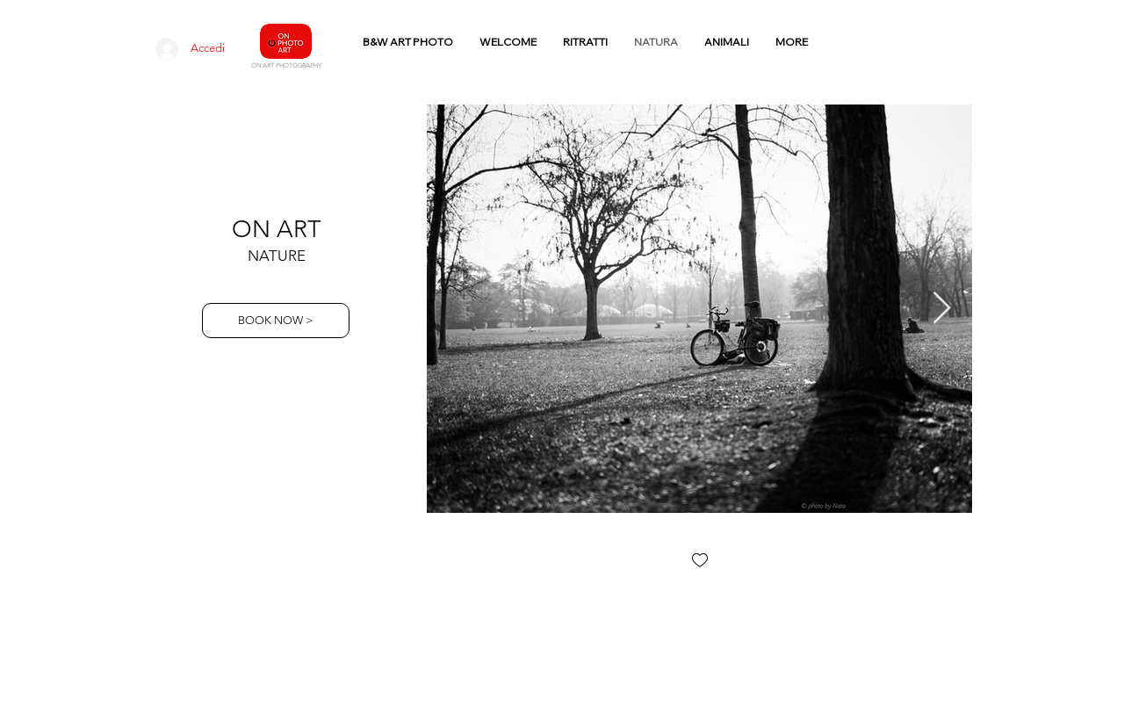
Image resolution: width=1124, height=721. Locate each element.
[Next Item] (942, 309)
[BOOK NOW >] (275, 320)
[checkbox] (699, 561)
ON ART (276, 229)
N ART (265, 65)
